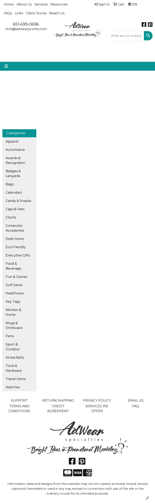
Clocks (11, 217)
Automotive (15, 150)
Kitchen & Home (13, 312)
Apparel (12, 141)
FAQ (135, 406)
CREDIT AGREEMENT (58, 408)
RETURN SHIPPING (58, 400)
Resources (58, 4)
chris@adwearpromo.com (26, 29)
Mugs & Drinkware (14, 325)
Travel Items (16, 379)
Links (19, 13)
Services (41, 4)
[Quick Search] (125, 35)
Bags (10, 184)
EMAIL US (135, 400)
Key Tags (13, 301)
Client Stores (36, 13)
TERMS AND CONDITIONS (19, 408)
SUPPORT (19, 400)
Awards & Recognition (15, 160)
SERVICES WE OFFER (96, 408)
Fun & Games (16, 277)
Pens (10, 336)
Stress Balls (15, 357)
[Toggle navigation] (6, 66)
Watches (13, 387)
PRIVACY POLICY (97, 400)
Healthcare (15, 293)
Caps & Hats (15, 209)
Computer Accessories (15, 228)
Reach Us (56, 13)
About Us (24, 4)
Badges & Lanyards (13, 173)
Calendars (14, 192)
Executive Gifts (18, 255)
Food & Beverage (13, 266)
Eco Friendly (16, 247)
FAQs (8, 13)
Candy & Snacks (18, 201)
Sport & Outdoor (13, 346)
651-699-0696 (26, 24)
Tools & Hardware (14, 368)
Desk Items (15, 239)
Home (9, 4)
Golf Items (14, 285)
